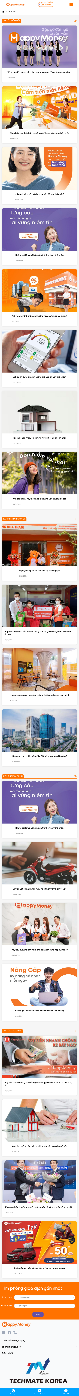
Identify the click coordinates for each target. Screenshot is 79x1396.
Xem (38, 1314)
